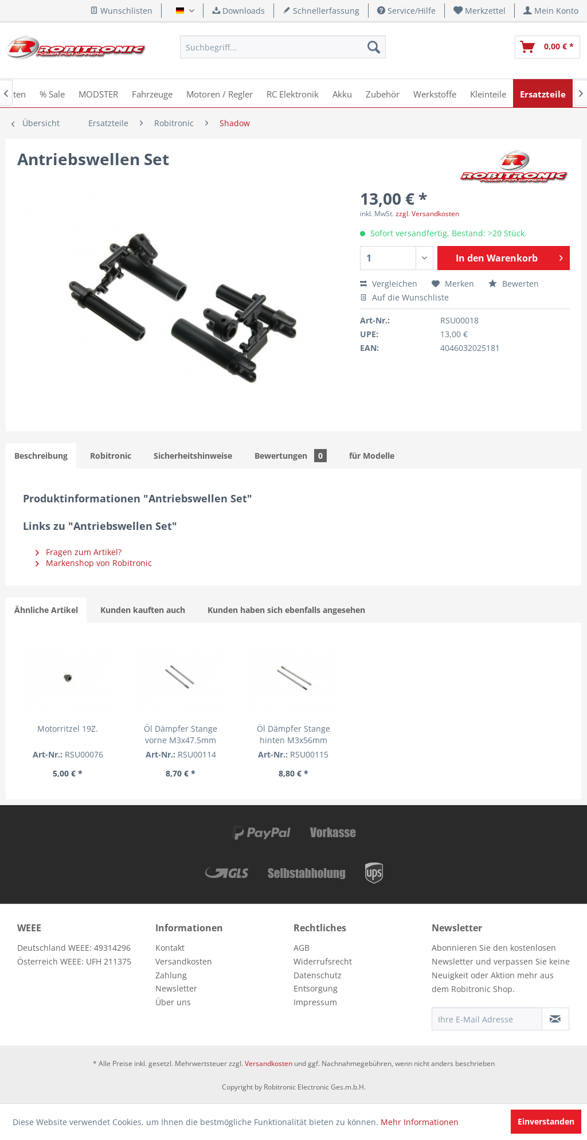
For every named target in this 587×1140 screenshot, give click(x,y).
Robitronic (110, 455)
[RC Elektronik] (293, 93)
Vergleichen (388, 283)
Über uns (173, 1002)
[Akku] (342, 93)
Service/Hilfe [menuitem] (406, 10)
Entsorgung (316, 988)
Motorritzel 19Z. (67, 728)
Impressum (315, 1002)
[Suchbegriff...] (282, 47)
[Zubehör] (382, 93)
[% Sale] (52, 93)
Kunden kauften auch (142, 609)
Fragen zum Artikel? (79, 551)
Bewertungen (291, 455)
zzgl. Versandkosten (427, 213)
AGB (302, 947)
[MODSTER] (98, 93)
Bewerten (513, 283)
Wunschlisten (121, 10)
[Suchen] (374, 47)
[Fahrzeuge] (152, 93)
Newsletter (176, 988)
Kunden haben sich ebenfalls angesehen (286, 609)
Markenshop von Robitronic (94, 562)
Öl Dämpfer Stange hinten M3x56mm (293, 734)
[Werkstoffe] (434, 93)
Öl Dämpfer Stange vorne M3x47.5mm (180, 734)
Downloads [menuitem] (238, 10)
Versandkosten (183, 961)
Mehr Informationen (420, 1121)
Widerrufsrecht (323, 961)
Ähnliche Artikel (46, 609)
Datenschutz (318, 975)
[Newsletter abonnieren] (555, 1019)
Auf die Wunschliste (404, 297)
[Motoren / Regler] (219, 93)
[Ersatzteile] (543, 93)
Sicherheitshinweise (193, 455)
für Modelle (371, 455)
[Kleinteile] (488, 93)
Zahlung (171, 975)
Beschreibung (41, 455)
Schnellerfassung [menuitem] (321, 10)
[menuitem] (480, 10)
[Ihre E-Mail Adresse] (487, 1019)
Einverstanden (546, 1121)
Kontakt (170, 947)
